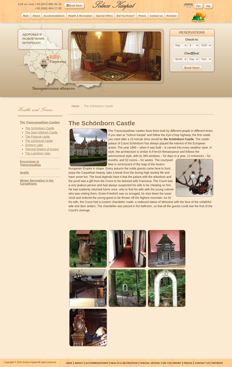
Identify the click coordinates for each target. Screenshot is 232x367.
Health (24, 172)
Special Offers (104, 15)
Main (26, 15)
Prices (142, 15)
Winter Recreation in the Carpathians (37, 182)
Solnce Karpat (112, 5)
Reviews (172, 15)
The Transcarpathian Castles (40, 122)
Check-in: (192, 39)
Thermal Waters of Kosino (42, 149)
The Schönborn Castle (39, 128)
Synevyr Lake (34, 145)
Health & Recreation (80, 15)
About (36, 15)
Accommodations (54, 15)
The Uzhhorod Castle (39, 140)
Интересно (31, 43)
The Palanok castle (37, 136)
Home (75, 106)
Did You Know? (126, 15)
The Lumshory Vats (37, 153)
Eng (188, 6)
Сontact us (156, 15)
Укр (208, 6)
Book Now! (74, 5)
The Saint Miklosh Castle (41, 132)
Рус (198, 6)
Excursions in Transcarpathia (30, 163)
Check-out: (192, 53)
